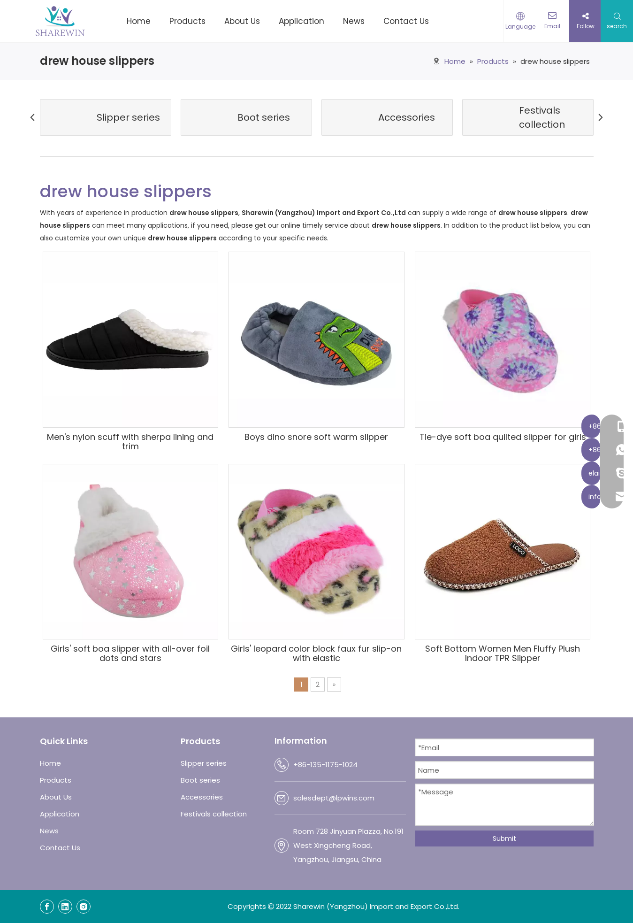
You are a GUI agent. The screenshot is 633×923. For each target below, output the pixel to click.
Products (55, 780)
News (49, 831)
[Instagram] (83, 907)
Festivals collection (214, 814)
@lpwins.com (351, 798)
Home (50, 763)
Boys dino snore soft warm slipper (316, 437)
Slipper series (204, 763)
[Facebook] (47, 907)
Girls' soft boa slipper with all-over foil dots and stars (130, 653)
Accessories (202, 797)
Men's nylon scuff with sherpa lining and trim (130, 441)
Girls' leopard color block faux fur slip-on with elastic (316, 653)
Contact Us (60, 848)
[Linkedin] (65, 907)
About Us (56, 797)
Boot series (200, 780)
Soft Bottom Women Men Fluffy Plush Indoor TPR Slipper (502, 653)
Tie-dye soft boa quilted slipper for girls (502, 437)
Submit (504, 838)
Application (59, 814)
